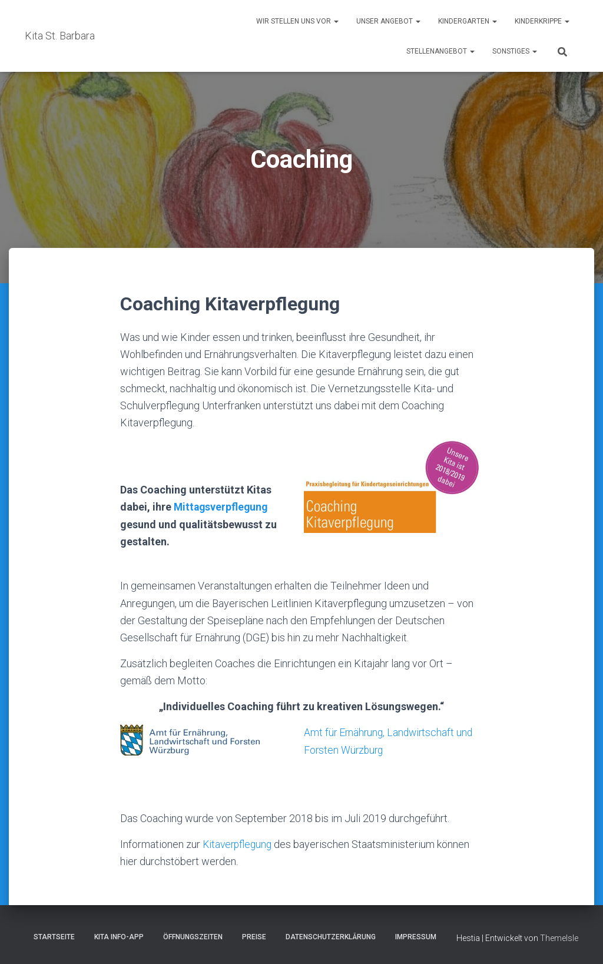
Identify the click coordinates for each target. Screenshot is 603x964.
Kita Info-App (119, 936)
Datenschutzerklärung (331, 936)
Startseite (54, 936)
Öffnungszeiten (193, 936)
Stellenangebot (440, 51)
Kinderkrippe (542, 21)
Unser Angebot (388, 21)
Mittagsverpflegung (222, 507)
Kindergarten (467, 21)
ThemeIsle (559, 937)
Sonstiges (514, 51)
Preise (254, 936)
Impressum (415, 936)
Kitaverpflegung (239, 843)
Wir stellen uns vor (297, 21)
